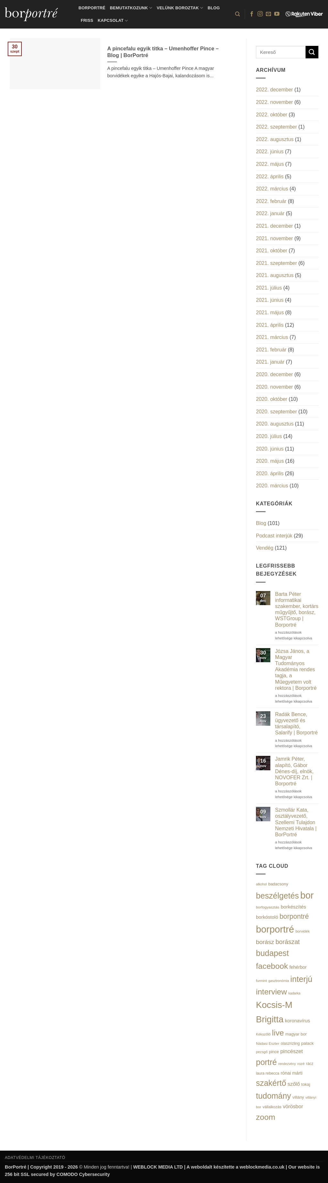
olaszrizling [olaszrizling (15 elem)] (290, 1043)
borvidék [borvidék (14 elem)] (302, 931)
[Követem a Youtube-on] (276, 14)
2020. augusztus (274, 424)
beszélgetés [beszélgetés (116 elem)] (277, 895)
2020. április (269, 473)
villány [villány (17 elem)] (298, 1097)
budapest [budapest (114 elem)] (272, 953)
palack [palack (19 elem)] (307, 1043)
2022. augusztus (274, 139)
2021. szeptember (276, 263)
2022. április (269, 176)
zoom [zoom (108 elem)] (265, 1117)
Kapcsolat (113, 21)
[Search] (237, 14)
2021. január (270, 362)
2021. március (272, 337)
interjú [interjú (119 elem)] (301, 979)
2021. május (270, 312)
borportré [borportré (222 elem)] (275, 929)
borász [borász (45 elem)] (265, 942)
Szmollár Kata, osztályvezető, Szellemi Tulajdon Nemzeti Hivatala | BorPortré (296, 822)
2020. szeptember (276, 411)
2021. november (274, 238)
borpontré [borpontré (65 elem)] (294, 916)
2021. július (269, 288)
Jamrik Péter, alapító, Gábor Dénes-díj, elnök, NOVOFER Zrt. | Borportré (294, 771)
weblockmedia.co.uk (262, 1167)
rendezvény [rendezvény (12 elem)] (287, 1064)
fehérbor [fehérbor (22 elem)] (298, 967)
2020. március (272, 485)
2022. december (274, 89)
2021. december (274, 226)
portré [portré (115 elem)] (266, 1062)
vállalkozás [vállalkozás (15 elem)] (272, 1107)
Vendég (264, 548)
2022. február (271, 201)
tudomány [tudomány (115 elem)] (273, 1095)
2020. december (274, 374)
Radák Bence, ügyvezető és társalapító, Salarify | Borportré (296, 724)
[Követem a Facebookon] (251, 14)
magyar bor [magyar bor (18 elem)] (296, 1034)
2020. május (270, 461)
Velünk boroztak (180, 8)
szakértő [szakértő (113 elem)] (271, 1082)
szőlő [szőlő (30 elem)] (294, 1084)
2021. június (269, 300)
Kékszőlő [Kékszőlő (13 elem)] (263, 1034)
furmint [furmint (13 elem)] (261, 981)
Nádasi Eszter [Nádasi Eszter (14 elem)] (267, 1043)
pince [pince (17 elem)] (274, 1051)
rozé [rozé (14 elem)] (301, 1063)
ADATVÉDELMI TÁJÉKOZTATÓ (35, 1157)
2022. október (271, 114)
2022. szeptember (276, 127)
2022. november (274, 102)
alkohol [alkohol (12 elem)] (261, 884)
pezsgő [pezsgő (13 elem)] (261, 1052)
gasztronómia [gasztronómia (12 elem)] (278, 981)
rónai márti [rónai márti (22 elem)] (291, 1073)
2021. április (269, 325)
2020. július (269, 436)
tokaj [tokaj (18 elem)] (305, 1084)
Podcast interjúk (274, 535)
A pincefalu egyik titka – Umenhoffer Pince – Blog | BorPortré (163, 52)
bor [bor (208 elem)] (307, 895)
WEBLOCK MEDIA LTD (158, 1167)
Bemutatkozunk (131, 8)
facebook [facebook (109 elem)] (272, 966)
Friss (87, 20)
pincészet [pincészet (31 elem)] (291, 1051)
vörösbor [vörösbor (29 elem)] (293, 1106)
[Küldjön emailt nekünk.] (268, 14)
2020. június (269, 449)
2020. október (271, 399)
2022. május (270, 164)
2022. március (272, 188)
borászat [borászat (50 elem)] (287, 941)
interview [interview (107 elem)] (271, 991)
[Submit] (312, 52)
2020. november (274, 387)
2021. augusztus (274, 275)
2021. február (271, 349)
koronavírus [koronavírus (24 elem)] (297, 1020)
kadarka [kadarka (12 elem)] (294, 993)
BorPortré (91, 7)
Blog (214, 7)
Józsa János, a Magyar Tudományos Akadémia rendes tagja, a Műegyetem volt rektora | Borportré (296, 669)
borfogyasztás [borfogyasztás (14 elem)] (267, 907)
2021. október (271, 250)
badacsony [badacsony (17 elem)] (278, 884)
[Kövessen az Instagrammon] (260, 14)
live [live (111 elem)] (278, 1032)
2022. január (270, 213)
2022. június (269, 151)
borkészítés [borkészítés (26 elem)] (293, 906)
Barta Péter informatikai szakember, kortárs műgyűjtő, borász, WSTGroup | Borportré (296, 609)
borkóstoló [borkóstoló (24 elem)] (267, 917)
